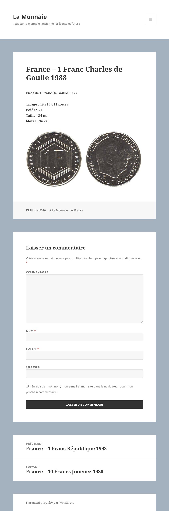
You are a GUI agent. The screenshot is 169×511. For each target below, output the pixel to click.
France (78, 210)
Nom (31, 331)
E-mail (32, 349)
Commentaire (37, 272)
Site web (33, 367)
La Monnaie (30, 16)
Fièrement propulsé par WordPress (50, 502)
